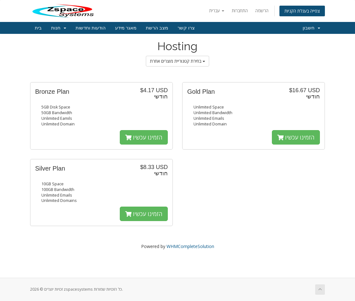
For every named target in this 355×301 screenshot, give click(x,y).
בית (38, 28)
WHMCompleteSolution (190, 246)
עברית (216, 10)
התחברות (240, 10)
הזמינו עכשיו (143, 137)
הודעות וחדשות (91, 28)
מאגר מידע (125, 28)
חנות (58, 28)
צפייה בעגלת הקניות (302, 11)
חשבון (311, 28)
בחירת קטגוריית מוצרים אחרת (177, 61)
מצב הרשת (157, 28)
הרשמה (261, 10)
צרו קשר (186, 28)
